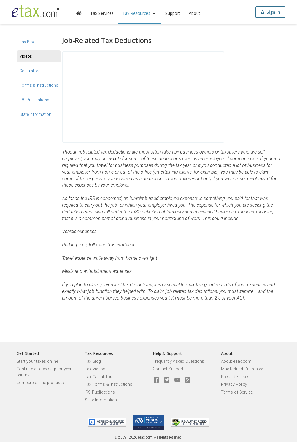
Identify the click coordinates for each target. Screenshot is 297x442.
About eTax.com (236, 361)
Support (172, 13)
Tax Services (102, 13)
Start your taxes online (37, 361)
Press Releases (235, 376)
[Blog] (187, 380)
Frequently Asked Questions (178, 361)
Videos (25, 56)
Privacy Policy (234, 384)
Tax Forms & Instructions (108, 384)
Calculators (30, 70)
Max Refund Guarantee (242, 369)
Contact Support (168, 369)
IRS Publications (34, 100)
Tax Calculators (99, 376)
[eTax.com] (36, 11)
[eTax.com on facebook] (156, 380)
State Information (35, 114)
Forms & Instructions (38, 85)
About (194, 13)
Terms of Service (237, 392)
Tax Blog (27, 41)
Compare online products (40, 382)
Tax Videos (95, 369)
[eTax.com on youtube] (177, 380)
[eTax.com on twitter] (166, 380)
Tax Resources (139, 13)
